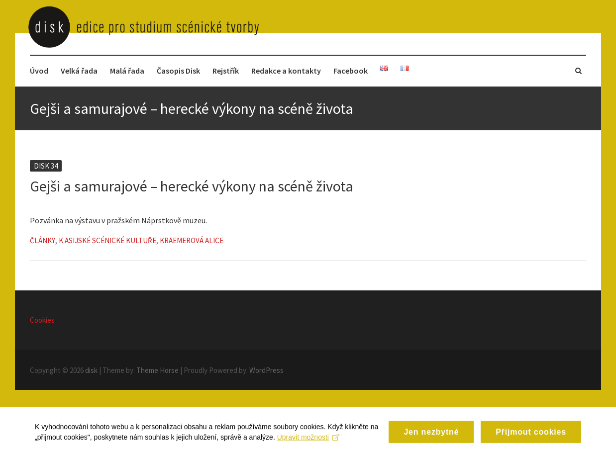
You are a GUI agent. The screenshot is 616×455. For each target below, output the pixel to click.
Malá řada (127, 71)
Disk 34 (46, 166)
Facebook (350, 71)
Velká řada (79, 71)
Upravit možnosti (308, 444)
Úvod (39, 71)
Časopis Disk (178, 71)
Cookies (42, 320)
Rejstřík (225, 71)
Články (42, 240)
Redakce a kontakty (286, 71)
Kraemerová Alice (191, 240)
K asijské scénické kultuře (107, 240)
